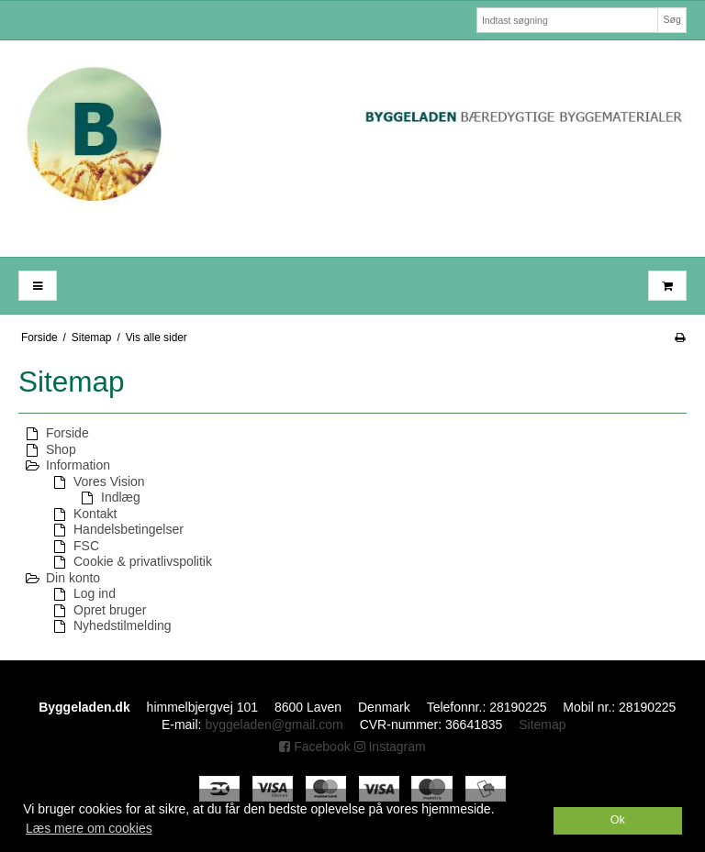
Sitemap (542, 724)
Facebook (314, 746)
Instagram (390, 746)
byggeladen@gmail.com (273, 724)
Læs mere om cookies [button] (89, 828)
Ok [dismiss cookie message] (617, 819)
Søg (671, 19)
